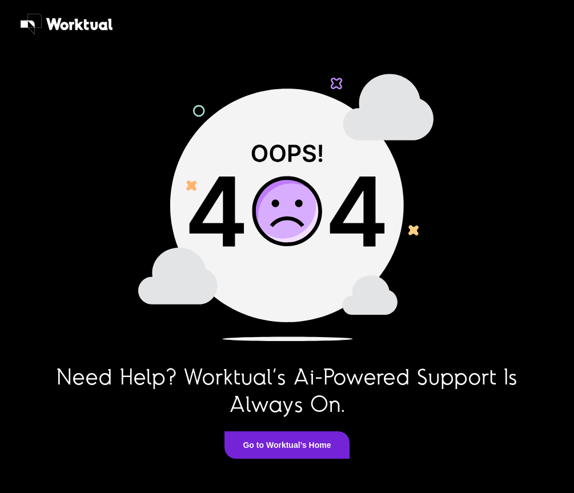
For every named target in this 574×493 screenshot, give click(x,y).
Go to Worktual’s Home (287, 445)
